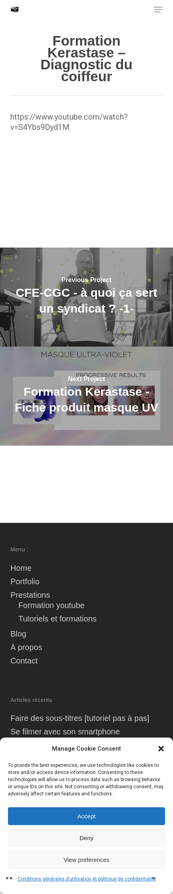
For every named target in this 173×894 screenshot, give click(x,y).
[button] (161, 749)
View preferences (86, 859)
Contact (24, 660)
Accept (86, 816)
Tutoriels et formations (57, 618)
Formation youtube (51, 605)
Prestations (30, 595)
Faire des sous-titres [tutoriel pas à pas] (79, 718)
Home (20, 568)
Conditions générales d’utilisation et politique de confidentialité (86, 879)
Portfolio (24, 581)
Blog (18, 633)
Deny (86, 838)
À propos (26, 647)
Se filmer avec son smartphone (65, 731)
